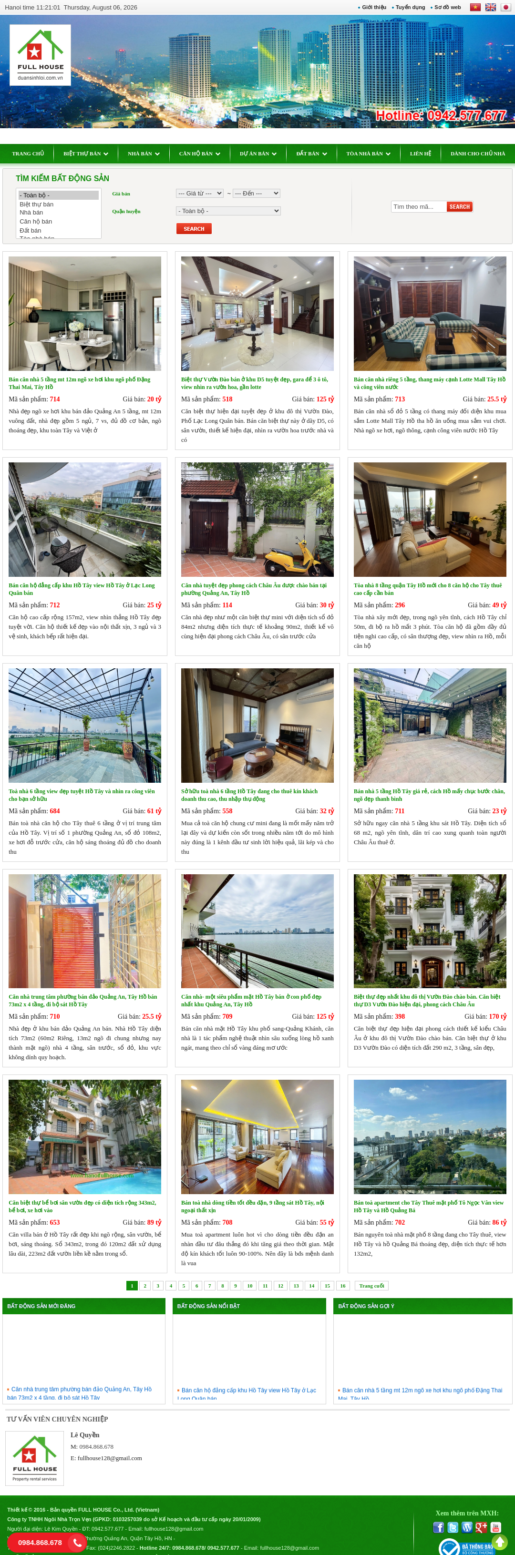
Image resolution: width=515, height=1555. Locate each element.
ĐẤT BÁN (316, 153)
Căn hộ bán (64, 221)
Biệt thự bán (64, 204)
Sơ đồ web (443, 7)
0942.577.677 (113, 1515)
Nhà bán (64, 213)
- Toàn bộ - (64, 195)
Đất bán (64, 230)
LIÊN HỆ (425, 153)
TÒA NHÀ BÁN (373, 153)
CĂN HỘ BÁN (204, 153)
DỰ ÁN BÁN (263, 153)
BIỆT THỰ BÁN (91, 153)
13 (296, 1274)
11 (265, 1274)
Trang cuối (371, 1274)
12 (280, 1274)
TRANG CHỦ (33, 153)
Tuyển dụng (405, 7)
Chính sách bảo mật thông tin (163, 1543)
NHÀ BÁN (149, 153)
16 (343, 1274)
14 (311, 1274)
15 (327, 1274)
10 (249, 1274)
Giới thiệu (369, 7)
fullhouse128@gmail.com (114, 1446)
